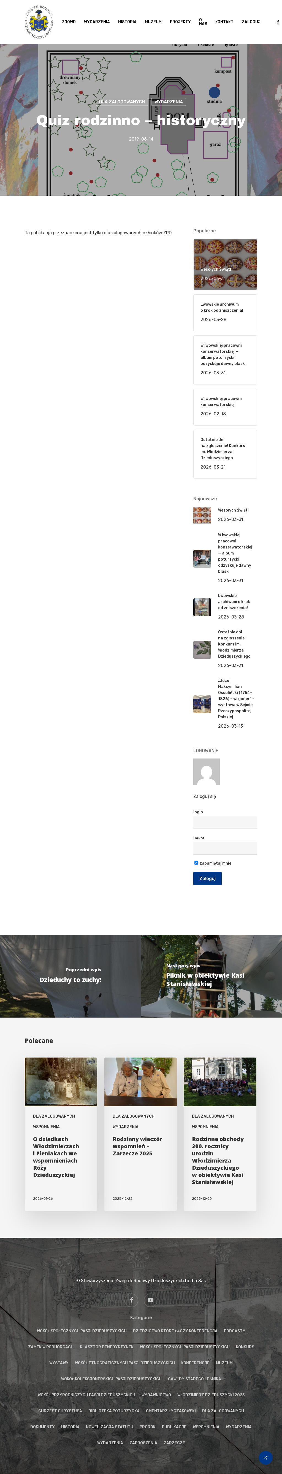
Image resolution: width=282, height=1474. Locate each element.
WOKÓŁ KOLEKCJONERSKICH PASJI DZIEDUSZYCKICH (111, 1379)
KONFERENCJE (195, 1363)
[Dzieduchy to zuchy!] (70, 976)
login (198, 812)
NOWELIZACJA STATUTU (109, 1427)
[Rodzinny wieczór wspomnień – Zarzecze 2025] (140, 1134)
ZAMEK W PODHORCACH (51, 1347)
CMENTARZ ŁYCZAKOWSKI (171, 1411)
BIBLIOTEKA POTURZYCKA (114, 1411)
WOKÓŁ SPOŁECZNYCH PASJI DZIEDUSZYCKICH (82, 1331)
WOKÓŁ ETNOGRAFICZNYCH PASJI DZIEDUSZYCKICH (125, 1363)
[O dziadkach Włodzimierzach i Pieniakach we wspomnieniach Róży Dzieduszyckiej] (61, 1134)
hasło (198, 837)
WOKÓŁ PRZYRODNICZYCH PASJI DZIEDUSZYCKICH (86, 1395)
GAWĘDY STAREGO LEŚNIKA (194, 1379)
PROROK (148, 1427)
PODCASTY (234, 1331)
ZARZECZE (174, 1443)
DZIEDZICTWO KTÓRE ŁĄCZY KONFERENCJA (175, 1331)
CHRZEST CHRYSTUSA (60, 1411)
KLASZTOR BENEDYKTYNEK (107, 1347)
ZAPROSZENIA (143, 1443)
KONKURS (245, 1347)
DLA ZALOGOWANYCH (122, 101)
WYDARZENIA (168, 101)
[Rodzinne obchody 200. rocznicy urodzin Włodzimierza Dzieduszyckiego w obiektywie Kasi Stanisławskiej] (220, 1134)
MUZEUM (224, 1363)
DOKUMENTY (42, 1427)
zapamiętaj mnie (212, 863)
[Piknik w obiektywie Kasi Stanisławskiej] (211, 976)
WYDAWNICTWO (156, 1395)
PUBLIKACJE (174, 1427)
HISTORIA (70, 1427)
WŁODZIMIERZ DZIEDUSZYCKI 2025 (211, 1395)
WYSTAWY (59, 1363)
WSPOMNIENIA (46, 1127)
